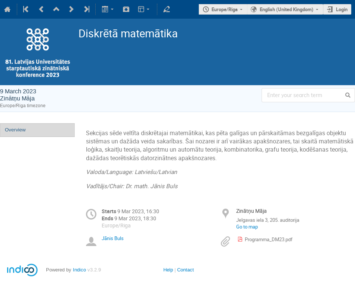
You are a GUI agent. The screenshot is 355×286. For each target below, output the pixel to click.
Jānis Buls (113, 238)
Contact (185, 270)
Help (168, 270)
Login (342, 9)
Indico (79, 270)
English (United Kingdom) (287, 9)
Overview (15, 130)
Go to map (247, 226)
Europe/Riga (225, 9)
